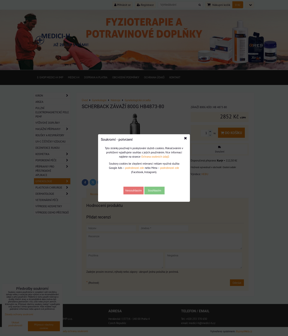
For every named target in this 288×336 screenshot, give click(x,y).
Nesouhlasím (133, 190)
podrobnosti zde (134, 168)
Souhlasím (154, 190)
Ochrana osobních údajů (155, 156)
